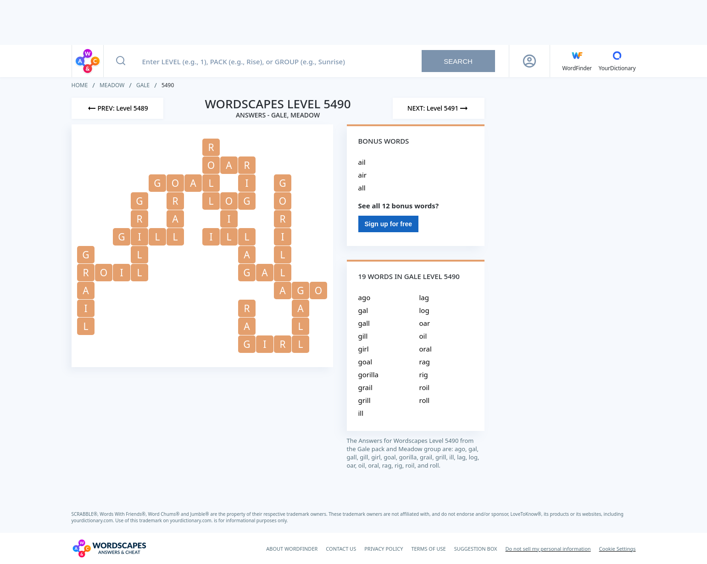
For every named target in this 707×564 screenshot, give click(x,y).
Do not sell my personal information (548, 548)
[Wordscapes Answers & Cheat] (109, 548)
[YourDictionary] (617, 61)
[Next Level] (438, 108)
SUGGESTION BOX (475, 548)
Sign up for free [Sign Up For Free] (388, 224)
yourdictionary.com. (94, 520)
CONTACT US (341, 548)
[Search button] (121, 61)
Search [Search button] (458, 61)
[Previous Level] (117, 108)
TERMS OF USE (428, 548)
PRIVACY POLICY (383, 548)
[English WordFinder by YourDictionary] (577, 61)
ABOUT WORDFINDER (291, 548)
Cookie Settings (617, 548)
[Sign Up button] (529, 61)
